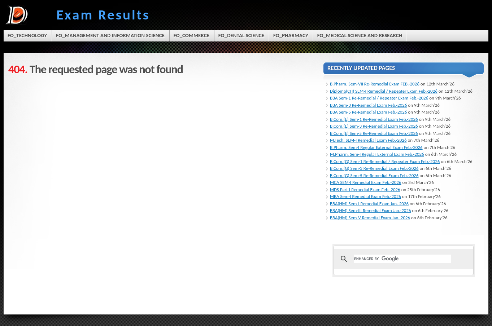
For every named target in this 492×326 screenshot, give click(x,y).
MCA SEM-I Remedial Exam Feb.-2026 (365, 182)
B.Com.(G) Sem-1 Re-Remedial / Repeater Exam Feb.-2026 (385, 161)
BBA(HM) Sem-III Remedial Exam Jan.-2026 (370, 210)
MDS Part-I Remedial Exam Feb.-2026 (365, 189)
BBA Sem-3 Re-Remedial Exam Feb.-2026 (368, 105)
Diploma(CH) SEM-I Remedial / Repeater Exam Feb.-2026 (383, 91)
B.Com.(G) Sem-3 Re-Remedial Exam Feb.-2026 (374, 168)
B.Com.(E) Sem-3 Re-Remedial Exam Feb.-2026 (374, 126)
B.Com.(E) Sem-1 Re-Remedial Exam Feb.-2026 (374, 119)
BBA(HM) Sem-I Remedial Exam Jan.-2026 (369, 203)
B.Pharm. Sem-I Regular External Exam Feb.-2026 (376, 147)
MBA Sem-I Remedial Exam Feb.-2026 (365, 196)
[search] (402, 259)
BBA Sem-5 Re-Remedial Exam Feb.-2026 (368, 112)
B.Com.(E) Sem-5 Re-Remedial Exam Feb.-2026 (374, 133)
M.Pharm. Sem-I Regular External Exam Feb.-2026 (377, 154)
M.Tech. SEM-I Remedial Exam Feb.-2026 (368, 140)
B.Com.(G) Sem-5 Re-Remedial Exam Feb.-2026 (374, 175)
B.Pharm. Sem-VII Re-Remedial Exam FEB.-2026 (374, 84)
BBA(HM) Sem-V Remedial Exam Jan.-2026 (370, 217)
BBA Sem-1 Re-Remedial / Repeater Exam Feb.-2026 (379, 98)
